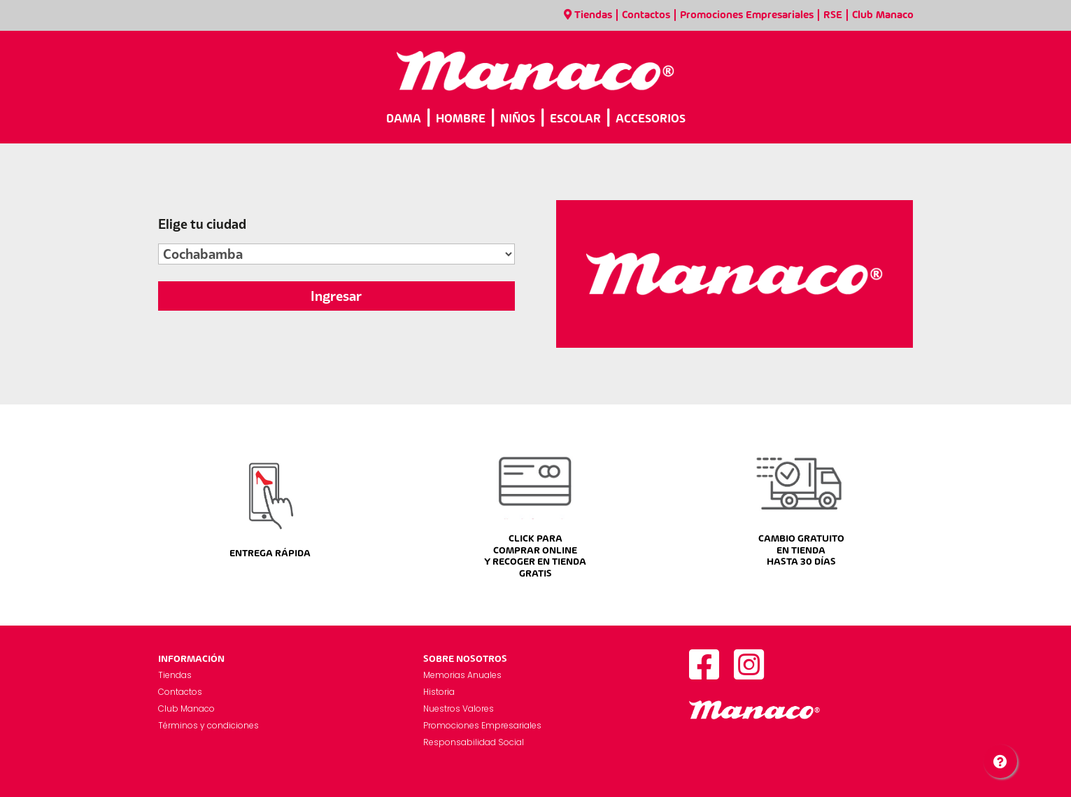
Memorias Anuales (462, 675)
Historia (439, 692)
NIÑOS (517, 119)
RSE (832, 15)
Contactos (646, 15)
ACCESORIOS (651, 119)
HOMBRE (460, 119)
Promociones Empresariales (747, 15)
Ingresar (336, 296)
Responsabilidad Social (473, 742)
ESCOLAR (575, 119)
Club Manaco (883, 15)
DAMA (403, 119)
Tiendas (588, 15)
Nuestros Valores (458, 708)
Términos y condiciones (208, 725)
